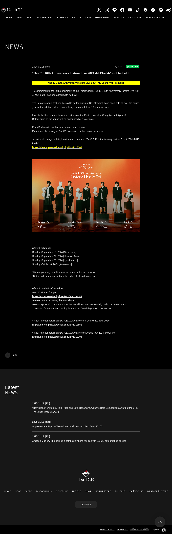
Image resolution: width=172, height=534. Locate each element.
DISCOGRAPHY (45, 17)
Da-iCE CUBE (134, 17)
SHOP (88, 17)
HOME (9, 17)
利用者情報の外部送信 (139, 529)
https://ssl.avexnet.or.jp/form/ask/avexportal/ (57, 296)
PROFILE (76, 17)
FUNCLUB (119, 17)
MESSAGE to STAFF (155, 17)
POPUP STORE (102, 17)
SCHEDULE (62, 17)
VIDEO (30, 17)
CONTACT (86, 504)
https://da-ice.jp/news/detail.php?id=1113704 (57, 336)
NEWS (19, 17)
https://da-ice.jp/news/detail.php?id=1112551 (57, 324)
